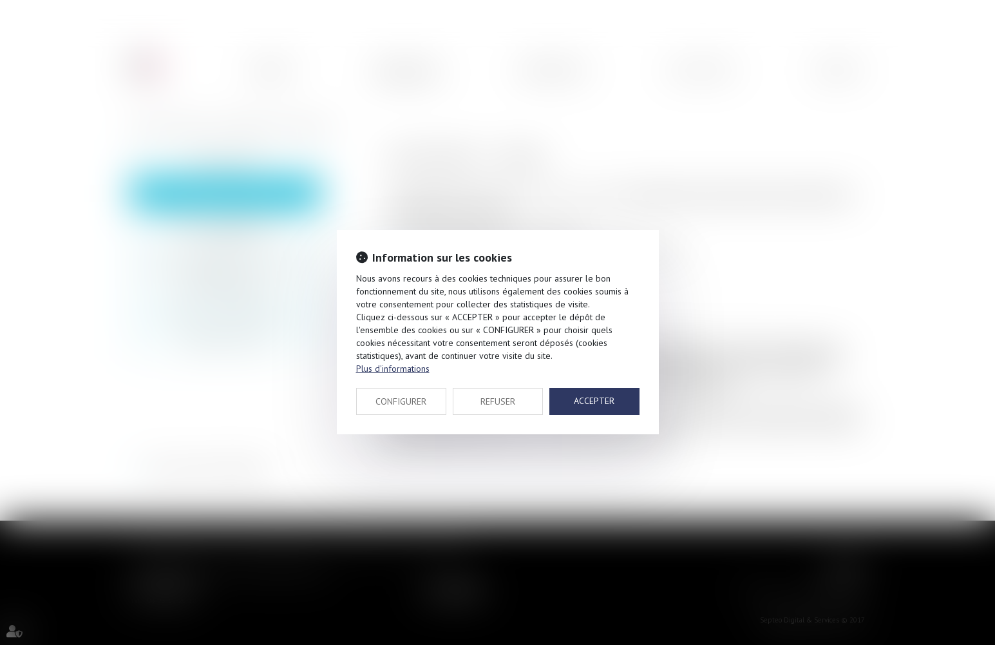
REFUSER (497, 401)
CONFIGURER (400, 401)
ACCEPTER (594, 401)
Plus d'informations (393, 368)
